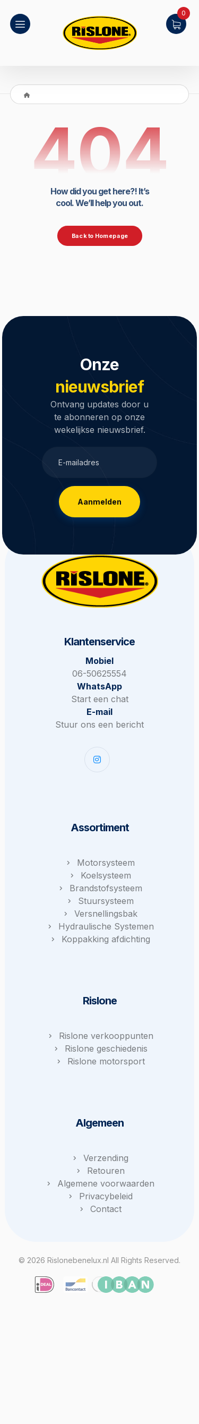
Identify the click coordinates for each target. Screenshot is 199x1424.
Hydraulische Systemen (100, 926)
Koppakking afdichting (99, 939)
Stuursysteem (99, 901)
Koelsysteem (99, 875)
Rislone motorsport (100, 1061)
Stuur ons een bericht (99, 724)
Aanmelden (99, 501)
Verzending (99, 1158)
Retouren (99, 1170)
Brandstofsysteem (99, 888)
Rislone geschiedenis (100, 1048)
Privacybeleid (99, 1196)
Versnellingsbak (99, 913)
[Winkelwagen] (176, 23)
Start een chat (99, 699)
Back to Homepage (99, 236)
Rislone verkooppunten (99, 1035)
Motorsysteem (99, 862)
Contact (99, 1209)
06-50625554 (99, 673)
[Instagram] (97, 759)
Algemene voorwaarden (99, 1183)
